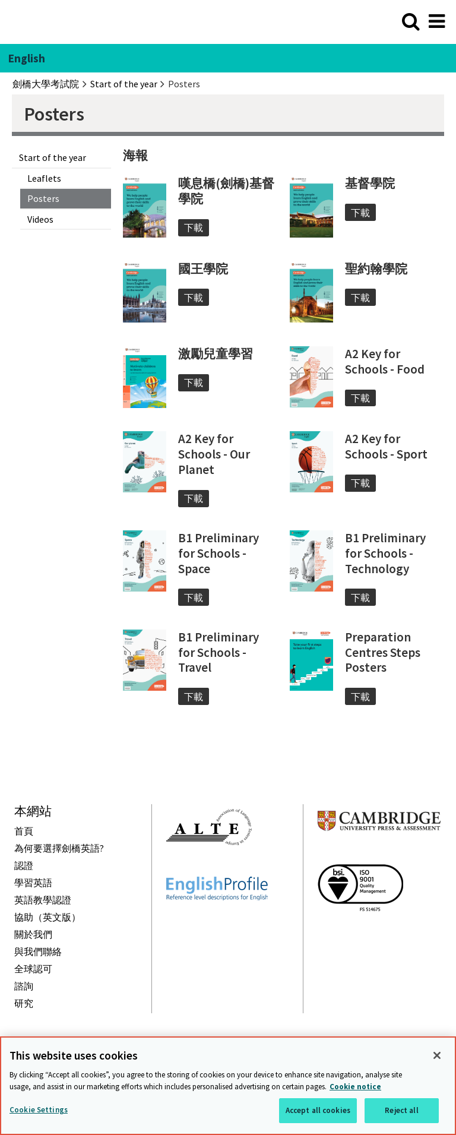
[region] (228, 1085)
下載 (193, 227)
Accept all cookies (318, 1110)
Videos (40, 219)
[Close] (437, 1055)
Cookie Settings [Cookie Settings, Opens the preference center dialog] (39, 1110)
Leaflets (44, 178)
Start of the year (52, 157)
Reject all (401, 1110)
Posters (43, 198)
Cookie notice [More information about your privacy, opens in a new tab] (355, 1087)
